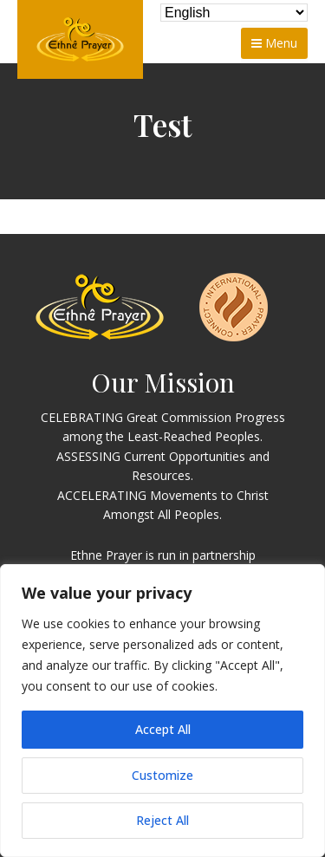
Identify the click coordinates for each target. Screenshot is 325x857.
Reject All (162, 820)
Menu (274, 43)
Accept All (163, 729)
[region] (162, 710)
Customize (162, 775)
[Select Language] (234, 12)
